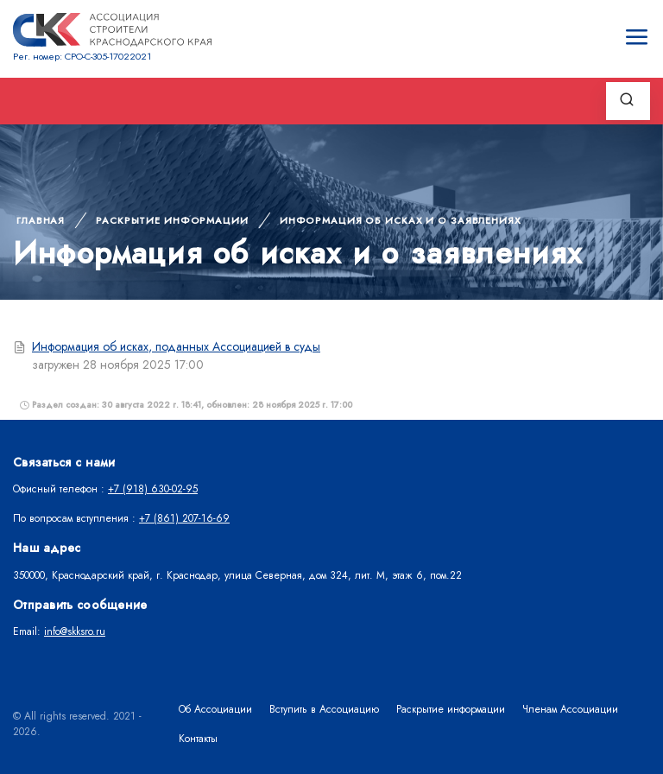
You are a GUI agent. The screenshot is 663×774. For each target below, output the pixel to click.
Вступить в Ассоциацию (324, 709)
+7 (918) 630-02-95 (153, 489)
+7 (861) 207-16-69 (184, 518)
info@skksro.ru (74, 631)
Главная (40, 220)
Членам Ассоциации (570, 709)
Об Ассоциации (215, 709)
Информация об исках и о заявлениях (400, 220)
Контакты (198, 738)
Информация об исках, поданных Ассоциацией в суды (176, 346)
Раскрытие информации (172, 220)
